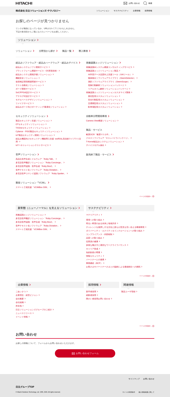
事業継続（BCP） (94, 263)
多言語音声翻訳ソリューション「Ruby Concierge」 (39, 162)
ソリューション (27, 40)
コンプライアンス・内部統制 (99, 234)
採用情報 (93, 284)
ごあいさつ (21, 291)
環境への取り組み (94, 220)
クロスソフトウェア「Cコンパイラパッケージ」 (108, 138)
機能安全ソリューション (27, 78)
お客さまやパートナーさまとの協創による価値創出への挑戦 (113, 267)
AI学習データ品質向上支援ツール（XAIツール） (110, 74)
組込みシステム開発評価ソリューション (34, 74)
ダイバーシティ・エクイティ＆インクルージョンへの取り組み (114, 231)
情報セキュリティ (94, 256)
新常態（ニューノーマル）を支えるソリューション (47, 208)
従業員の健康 (92, 241)
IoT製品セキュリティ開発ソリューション (34, 135)
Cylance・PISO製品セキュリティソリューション (38, 131)
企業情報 (23, 284)
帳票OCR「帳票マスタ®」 (98, 134)
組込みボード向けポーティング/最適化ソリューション (40, 107)
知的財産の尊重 (93, 252)
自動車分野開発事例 (96, 116)
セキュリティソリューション (31, 116)
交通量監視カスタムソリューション (104, 103)
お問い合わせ (148, 379)
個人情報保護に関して (146, 392)
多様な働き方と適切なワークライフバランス (106, 245)
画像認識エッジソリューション (102, 63)
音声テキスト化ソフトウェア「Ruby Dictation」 (37, 170)
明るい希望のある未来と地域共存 (101, 223)
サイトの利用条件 (128, 392)
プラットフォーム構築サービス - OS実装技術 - (37, 71)
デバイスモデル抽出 (95, 145)
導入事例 (83, 51)
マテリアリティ (93, 215)
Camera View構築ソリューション (101, 121)
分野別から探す (47, 51)
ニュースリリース (24, 313)
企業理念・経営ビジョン (27, 295)
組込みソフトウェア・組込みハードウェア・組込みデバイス (47, 63)
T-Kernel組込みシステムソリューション (104, 141)
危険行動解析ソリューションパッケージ (106, 85)
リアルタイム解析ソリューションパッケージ (108, 89)
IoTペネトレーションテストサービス (32, 145)
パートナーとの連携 (95, 259)
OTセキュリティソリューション (30, 124)
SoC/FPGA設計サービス (27, 92)
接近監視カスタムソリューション (103, 96)
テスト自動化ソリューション (29, 85)
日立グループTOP (25, 387)
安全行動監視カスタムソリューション (105, 100)
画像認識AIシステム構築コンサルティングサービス (109, 67)
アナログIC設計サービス (27, 96)
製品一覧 (66, 51)
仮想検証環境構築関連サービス (30, 81)
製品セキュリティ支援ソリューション (33, 121)
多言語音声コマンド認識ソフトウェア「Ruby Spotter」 (41, 173)
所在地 (19, 306)
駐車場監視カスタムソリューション (104, 107)
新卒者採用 (91, 291)
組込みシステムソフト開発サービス (32, 67)
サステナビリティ (98, 208)
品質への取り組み (94, 238)
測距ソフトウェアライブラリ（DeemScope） (109, 81)
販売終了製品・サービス (98, 154)
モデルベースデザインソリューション (33, 100)
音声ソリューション (26, 154)
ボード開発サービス (25, 89)
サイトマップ (134, 379)
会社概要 (20, 299)
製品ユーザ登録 (128, 291)
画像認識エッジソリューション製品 (102, 71)
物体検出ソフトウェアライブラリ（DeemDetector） (112, 78)
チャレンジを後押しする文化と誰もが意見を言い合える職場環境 (115, 227)
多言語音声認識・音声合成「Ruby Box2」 (35, 166)
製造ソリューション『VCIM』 (31, 182)
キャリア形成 (92, 249)
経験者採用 (91, 295)
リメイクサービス (24, 103)
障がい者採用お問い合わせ (98, 299)
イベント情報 (22, 317)
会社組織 (20, 302)
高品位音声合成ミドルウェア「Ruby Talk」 (35, 159)
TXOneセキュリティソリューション (32, 128)
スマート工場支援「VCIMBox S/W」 (32, 187)
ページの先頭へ (145, 196)
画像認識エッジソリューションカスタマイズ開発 (108, 92)
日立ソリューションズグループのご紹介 (34, 309)
